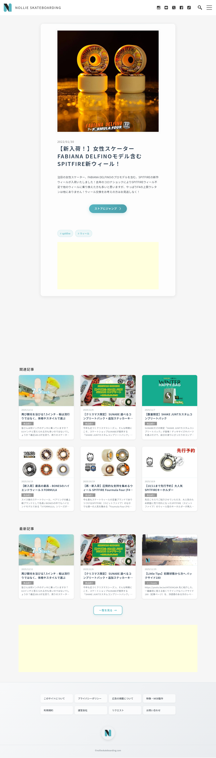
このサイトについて (54, 699)
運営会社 (82, 710)
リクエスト (118, 710)
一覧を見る (106, 611)
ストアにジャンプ (105, 209)
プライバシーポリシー (90, 699)
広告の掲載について (122, 699)
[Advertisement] (108, 266)
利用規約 (48, 710)
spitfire (66, 233)
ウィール (85, 233)
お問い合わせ (153, 710)
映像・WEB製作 (154, 699)
